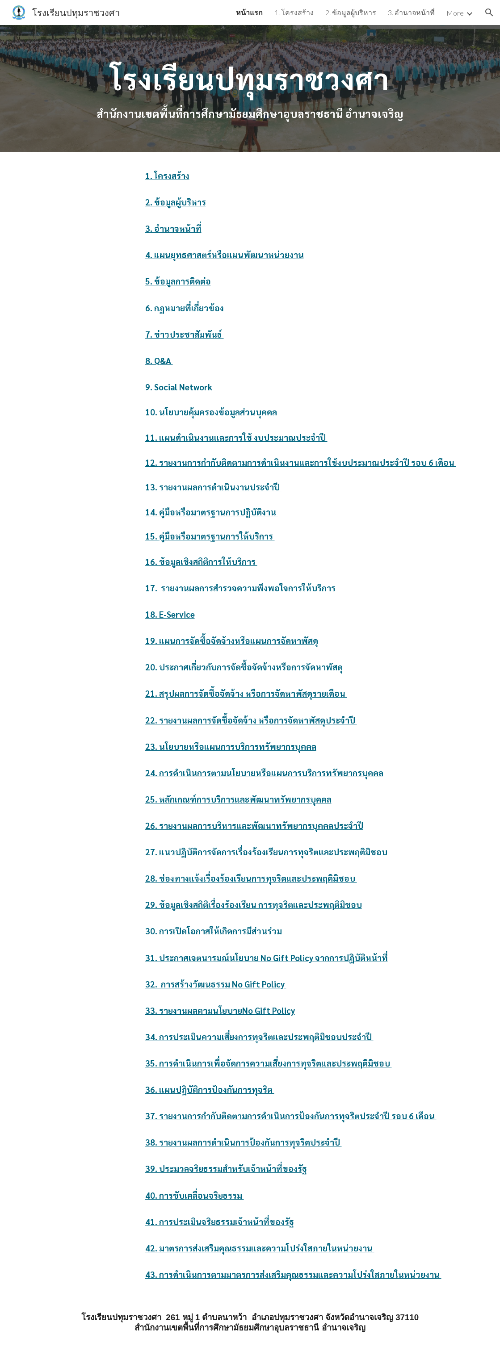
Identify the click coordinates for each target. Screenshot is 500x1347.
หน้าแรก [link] (249, 12)
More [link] (455, 12)
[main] (250, 75)
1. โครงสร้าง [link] (294, 12)
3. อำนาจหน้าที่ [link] (411, 12)
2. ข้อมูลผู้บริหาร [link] (350, 12)
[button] (489, 12)
